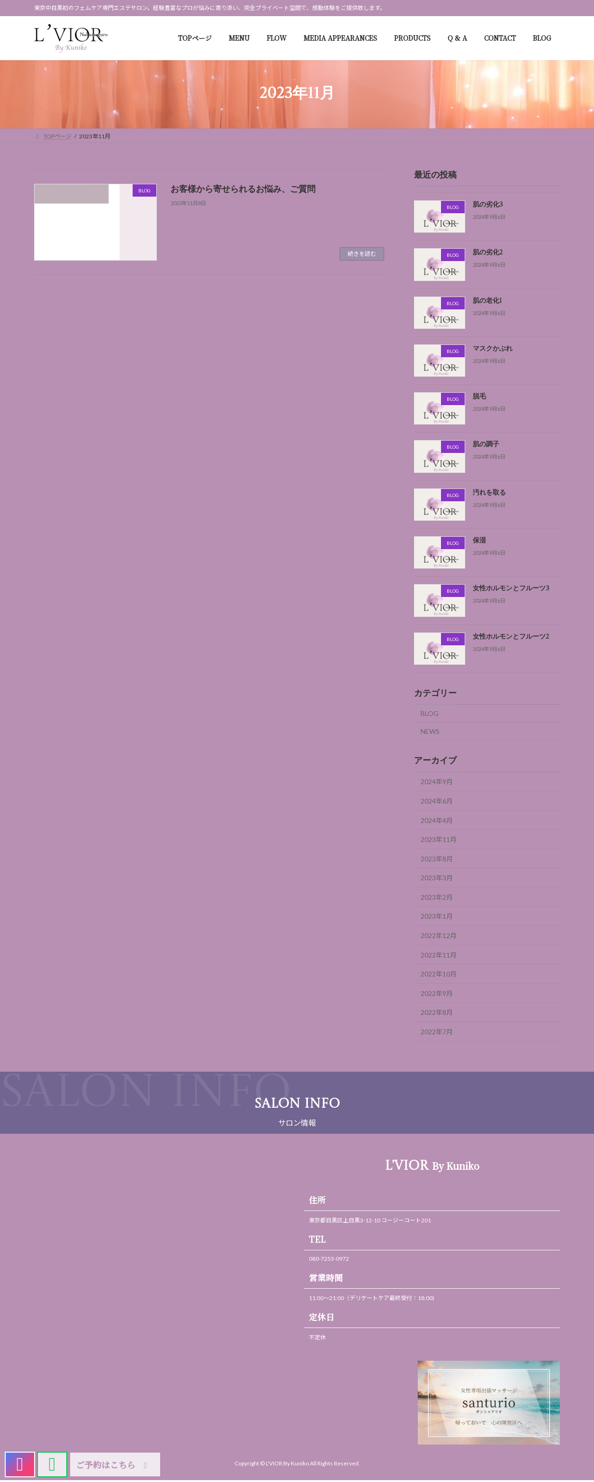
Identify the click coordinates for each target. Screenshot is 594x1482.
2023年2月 (437, 897)
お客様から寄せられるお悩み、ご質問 (243, 189)
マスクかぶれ (493, 348)
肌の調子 (486, 445)
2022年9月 (437, 993)
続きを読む (362, 253)
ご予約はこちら (113, 1464)
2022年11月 (439, 955)
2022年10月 (439, 974)
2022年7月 (437, 1032)
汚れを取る (489, 492)
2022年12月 (439, 935)
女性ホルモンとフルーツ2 (511, 636)
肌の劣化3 (488, 204)
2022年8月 (437, 1013)
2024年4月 (437, 820)
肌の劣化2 (488, 253)
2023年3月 (437, 878)
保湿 (479, 540)
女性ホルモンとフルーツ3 (511, 589)
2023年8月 (437, 859)
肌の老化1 (487, 301)
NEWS (430, 731)
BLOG (430, 713)
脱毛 (479, 397)
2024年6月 (437, 801)
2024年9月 (437, 782)
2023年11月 (439, 839)
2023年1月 (437, 917)
